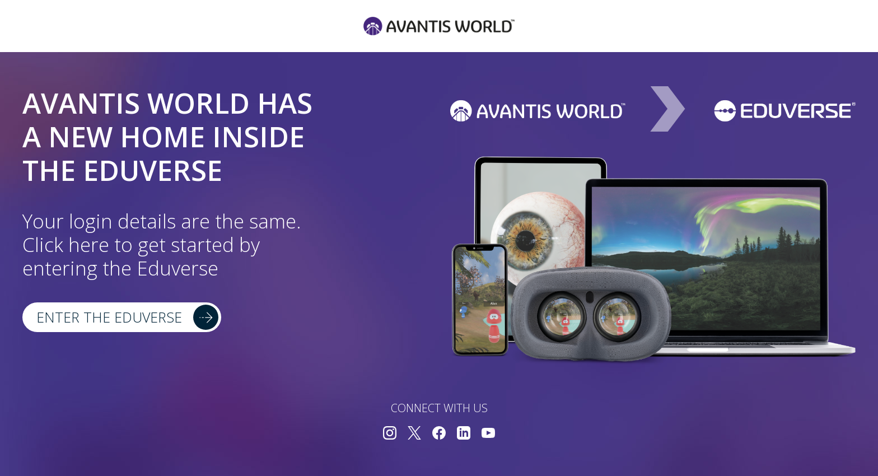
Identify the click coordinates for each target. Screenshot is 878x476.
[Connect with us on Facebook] (439, 434)
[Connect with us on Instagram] (389, 434)
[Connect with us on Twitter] (414, 434)
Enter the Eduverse (109, 316)
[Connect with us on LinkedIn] (463, 434)
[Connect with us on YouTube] (488, 434)
